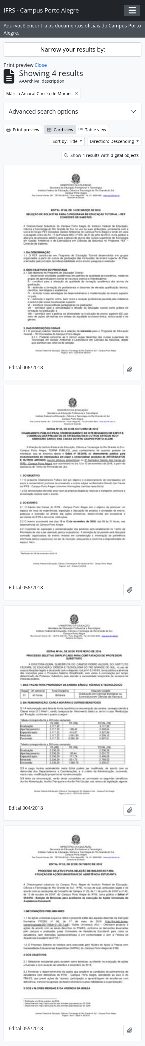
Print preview (22, 129)
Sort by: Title (66, 141)
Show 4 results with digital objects (101, 155)
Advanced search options (43, 111)
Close (41, 65)
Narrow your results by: (72, 49)
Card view (60, 129)
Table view (92, 129)
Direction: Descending (112, 141)
